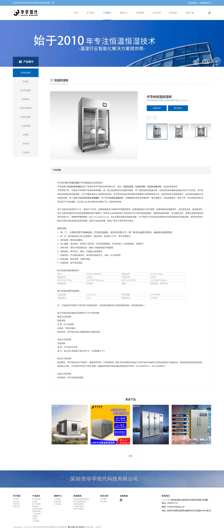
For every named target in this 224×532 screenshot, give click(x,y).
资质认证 (16, 506)
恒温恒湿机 (36, 511)
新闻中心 (124, 13)
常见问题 (57, 504)
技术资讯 (103, 499)
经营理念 (16, 504)
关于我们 (91, 13)
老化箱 (34, 519)
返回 (131, 456)
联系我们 (173, 13)
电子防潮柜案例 (79, 502)
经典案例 (140, 13)
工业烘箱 (35, 521)
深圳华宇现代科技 (79, 217)
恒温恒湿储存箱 (154, 187)
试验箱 (34, 516)
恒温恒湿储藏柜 (92, 198)
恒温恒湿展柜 (37, 509)
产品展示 (107, 13)
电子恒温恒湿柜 (72, 183)
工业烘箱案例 (78, 506)
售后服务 (103, 502)
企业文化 (16, 502)
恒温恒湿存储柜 (74, 187)
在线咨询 (157, 108)
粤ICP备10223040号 (76, 527)
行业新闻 (57, 502)
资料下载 (190, 13)
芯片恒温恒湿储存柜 (114, 198)
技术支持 (157, 13)
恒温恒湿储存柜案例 (81, 499)
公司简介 (16, 499)
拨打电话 (178, 108)
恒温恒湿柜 (140, 187)
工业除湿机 (36, 514)
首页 (76, 13)
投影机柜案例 (78, 504)
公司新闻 (57, 499)
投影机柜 (35, 506)
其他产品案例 (78, 509)
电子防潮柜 (36, 504)
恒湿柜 (34, 502)
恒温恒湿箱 (128, 187)
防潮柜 (205, 500)
